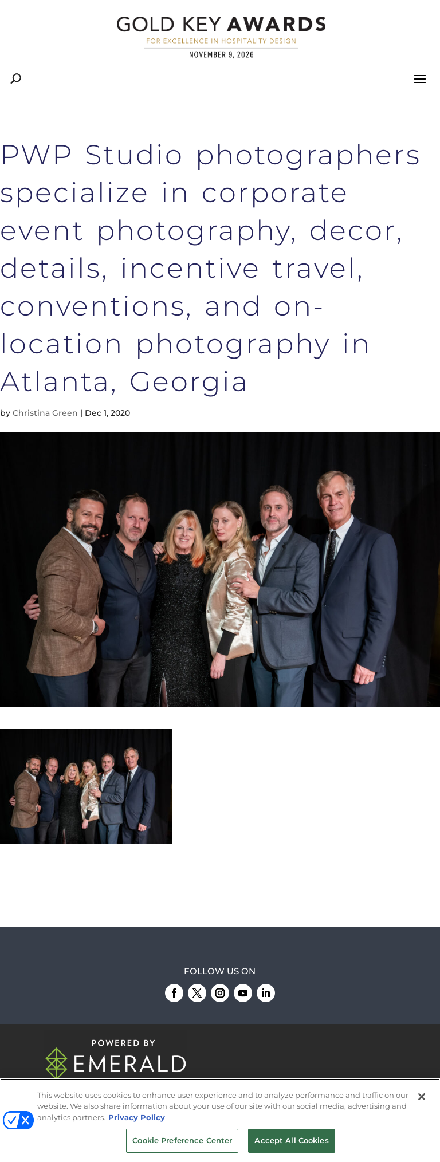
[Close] (421, 1096)
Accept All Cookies (291, 1140)
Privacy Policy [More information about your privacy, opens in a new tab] (136, 1117)
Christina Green (45, 413)
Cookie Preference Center (182, 1140)
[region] (220, 1120)
